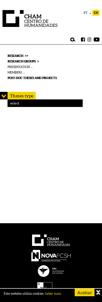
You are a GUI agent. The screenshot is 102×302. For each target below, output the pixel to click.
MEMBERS (15, 72)
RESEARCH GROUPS (22, 61)
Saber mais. (53, 293)
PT (86, 12)
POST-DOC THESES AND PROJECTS (32, 78)
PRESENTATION (19, 66)
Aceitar (84, 292)
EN (96, 12)
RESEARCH (15, 55)
